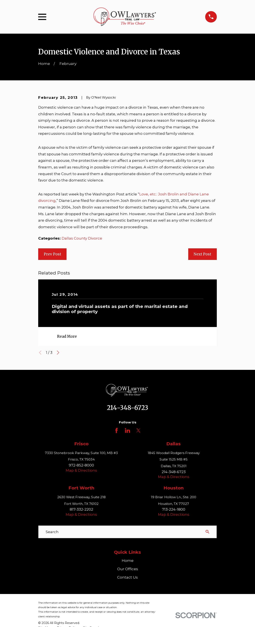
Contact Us (127, 577)
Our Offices (127, 569)
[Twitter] (138, 430)
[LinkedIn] (127, 430)
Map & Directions (81, 470)
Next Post (202, 254)
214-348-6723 (127, 408)
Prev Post (52, 254)
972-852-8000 (81, 465)
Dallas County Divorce (82, 238)
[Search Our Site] (207, 532)
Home (128, 560)
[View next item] (58, 353)
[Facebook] (116, 430)
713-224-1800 (173, 509)
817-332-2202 (81, 509)
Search (52, 532)
